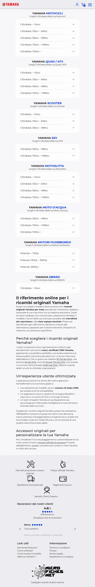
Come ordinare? (25, 551)
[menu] (90, 4)
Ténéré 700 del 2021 (55, 362)
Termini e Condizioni (60, 548)
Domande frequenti (27, 548)
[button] (47, 24)
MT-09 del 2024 (64, 359)
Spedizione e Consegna (61, 557)
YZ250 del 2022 (50, 365)
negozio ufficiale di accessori (52, 442)
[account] (78, 4)
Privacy (53, 551)
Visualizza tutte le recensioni (47, 518)
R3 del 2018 (30, 362)
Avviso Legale (56, 554)
